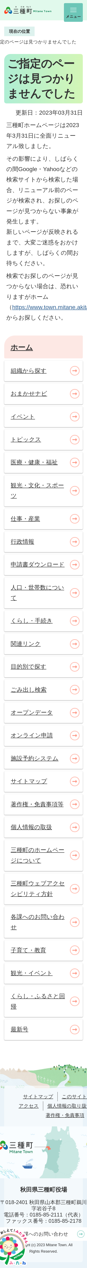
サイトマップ (38, 1096)
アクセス (29, 1106)
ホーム (21, 347)
